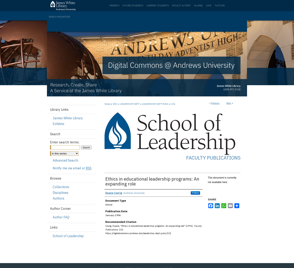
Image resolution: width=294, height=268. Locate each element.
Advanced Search (65, 160)
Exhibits (58, 124)
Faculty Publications (213, 157)
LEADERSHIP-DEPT (129, 104)
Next (228, 103)
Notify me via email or (72, 168)
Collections (61, 187)
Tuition (220, 5)
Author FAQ (61, 217)
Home (107, 104)
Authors (58, 198)
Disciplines (60, 193)
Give (208, 5)
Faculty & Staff (181, 5)
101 (173, 104)
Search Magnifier (59, 16)
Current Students (157, 5)
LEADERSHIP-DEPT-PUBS (155, 104)
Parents (114, 5)
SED (115, 104)
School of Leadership (68, 236)
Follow (195, 193)
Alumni (198, 5)
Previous (215, 103)
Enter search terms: (64, 142)
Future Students (132, 5)
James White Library (68, 118)
